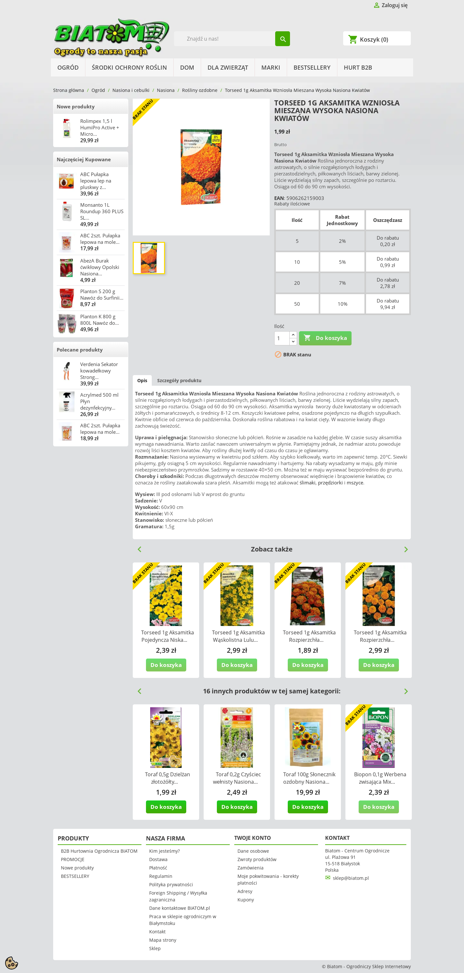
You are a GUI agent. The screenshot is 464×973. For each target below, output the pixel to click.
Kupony (245, 900)
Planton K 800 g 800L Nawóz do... (99, 319)
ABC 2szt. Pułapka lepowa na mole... (100, 238)
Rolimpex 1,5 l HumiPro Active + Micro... (99, 127)
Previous (137, 547)
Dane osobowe (253, 851)
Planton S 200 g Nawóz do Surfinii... (101, 294)
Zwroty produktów (256, 859)
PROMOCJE (72, 859)
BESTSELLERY (312, 67)
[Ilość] (282, 338)
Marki (270, 67)
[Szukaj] (232, 38)
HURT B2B (358, 67)
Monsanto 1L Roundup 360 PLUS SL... (101, 211)
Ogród (68, 67)
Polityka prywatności (171, 884)
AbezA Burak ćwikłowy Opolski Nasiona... (99, 267)
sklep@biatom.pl (351, 878)
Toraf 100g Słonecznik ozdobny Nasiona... (309, 778)
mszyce (355, 482)
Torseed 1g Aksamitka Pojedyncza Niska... (167, 636)
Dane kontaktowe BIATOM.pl (179, 908)
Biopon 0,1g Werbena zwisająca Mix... (380, 778)
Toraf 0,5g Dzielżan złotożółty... (167, 778)
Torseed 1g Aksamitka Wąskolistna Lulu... (238, 636)
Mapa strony (162, 940)
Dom (187, 67)
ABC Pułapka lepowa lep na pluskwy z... (95, 180)
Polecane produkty (80, 349)
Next (403, 547)
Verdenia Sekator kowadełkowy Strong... (99, 370)
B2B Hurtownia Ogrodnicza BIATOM (99, 851)
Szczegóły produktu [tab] (179, 380)
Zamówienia (250, 868)
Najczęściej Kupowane (84, 159)
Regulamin (160, 876)
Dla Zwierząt (228, 67)
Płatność (158, 868)
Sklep (155, 948)
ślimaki (307, 482)
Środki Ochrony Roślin (129, 67)
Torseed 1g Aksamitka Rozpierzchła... (309, 636)
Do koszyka (325, 338)
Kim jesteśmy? (164, 851)
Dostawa (158, 859)
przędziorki (330, 482)
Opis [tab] (142, 380)
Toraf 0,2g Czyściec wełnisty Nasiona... (237, 778)
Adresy (244, 891)
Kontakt (157, 931)
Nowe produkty (76, 106)
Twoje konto (252, 837)
